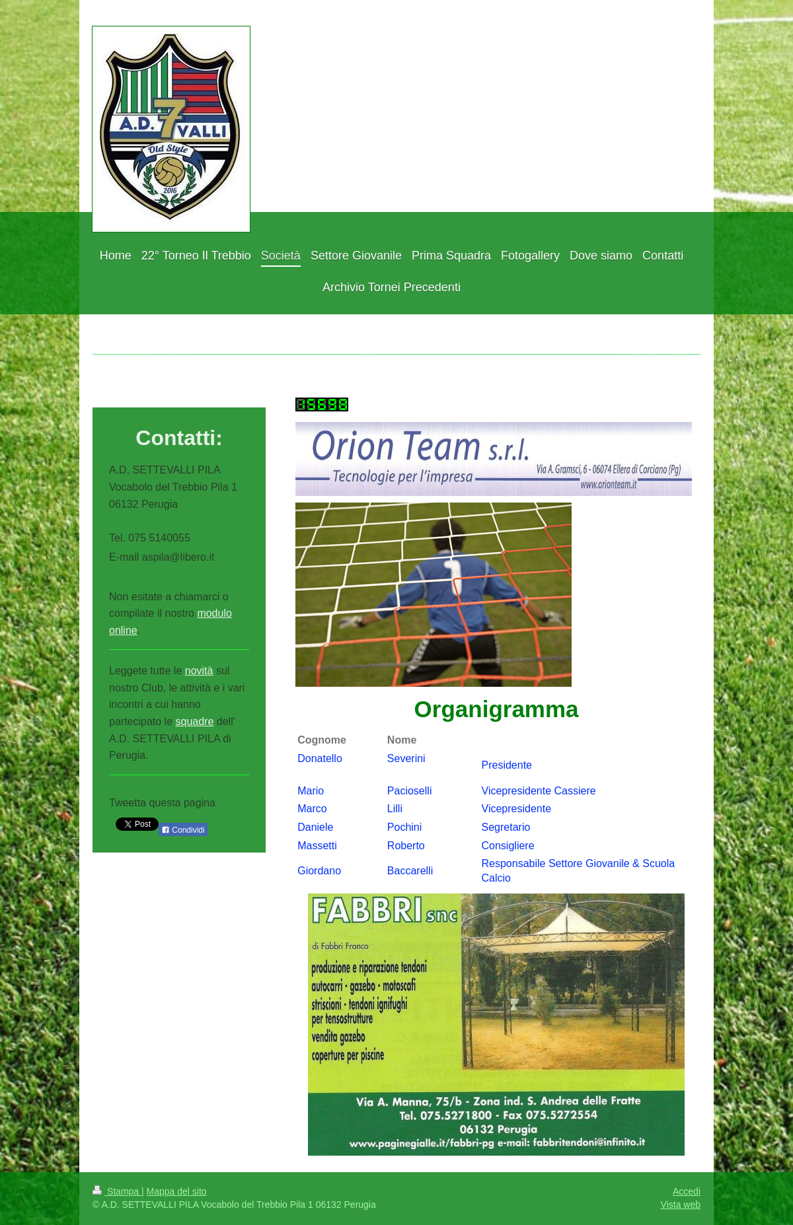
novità (199, 670)
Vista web (680, 1204)
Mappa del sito (177, 1191)
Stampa (117, 1191)
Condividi (183, 830)
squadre (195, 721)
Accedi (686, 1191)
